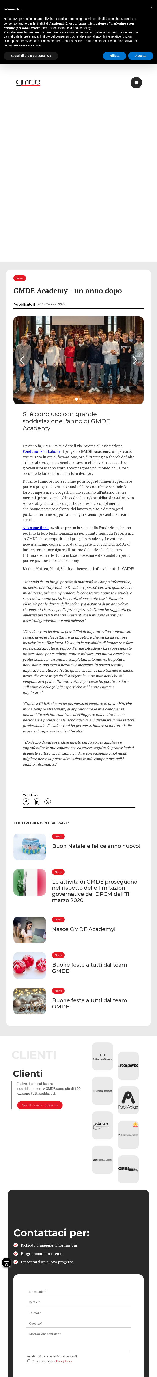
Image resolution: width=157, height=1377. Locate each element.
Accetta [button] (140, 55)
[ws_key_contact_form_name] (78, 1291)
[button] (151, 7)
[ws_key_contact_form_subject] (78, 1323)
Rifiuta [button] (115, 55)
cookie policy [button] (81, 28)
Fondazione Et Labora (41, 451)
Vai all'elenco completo (38, 1105)
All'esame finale (36, 527)
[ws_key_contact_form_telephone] (78, 1313)
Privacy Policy (64, 1361)
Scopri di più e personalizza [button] (31, 55)
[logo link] (29, 82)
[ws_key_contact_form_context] (78, 1341)
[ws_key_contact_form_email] (78, 1302)
